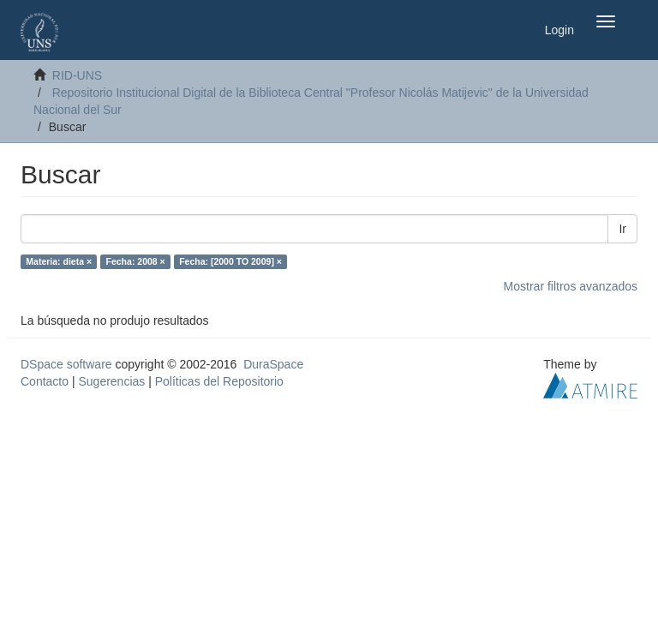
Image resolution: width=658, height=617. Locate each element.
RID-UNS (77, 75)
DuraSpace (273, 364)
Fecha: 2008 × (135, 261)
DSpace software (66, 364)
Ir (622, 229)
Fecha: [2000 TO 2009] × (230, 261)
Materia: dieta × (59, 261)
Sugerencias (111, 381)
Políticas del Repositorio (219, 381)
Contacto (45, 381)
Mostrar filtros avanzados (570, 286)
